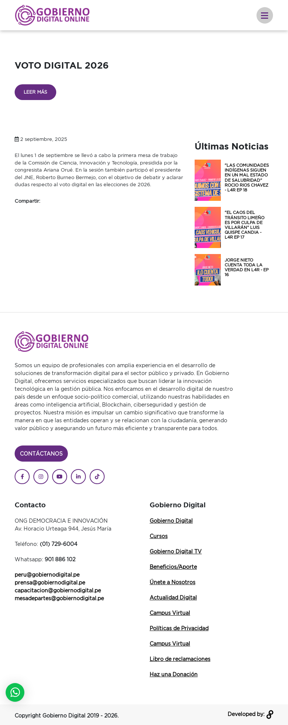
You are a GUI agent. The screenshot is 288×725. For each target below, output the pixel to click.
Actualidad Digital (173, 597)
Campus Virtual (170, 613)
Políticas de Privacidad (179, 628)
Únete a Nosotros (172, 582)
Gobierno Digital (171, 520)
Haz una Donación (174, 674)
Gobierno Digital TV (176, 551)
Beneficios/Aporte (173, 567)
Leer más (35, 92)
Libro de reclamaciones (180, 659)
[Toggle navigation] (264, 15)
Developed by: (250, 714)
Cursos (159, 536)
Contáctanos (41, 453)
